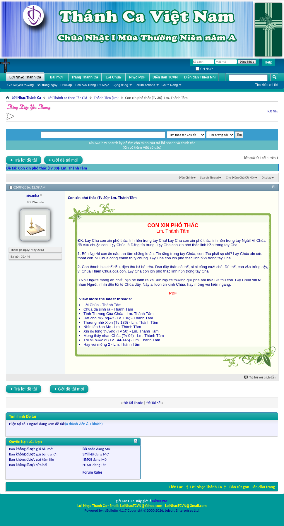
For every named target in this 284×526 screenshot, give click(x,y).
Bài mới (56, 77)
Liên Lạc (176, 486)
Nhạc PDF (137, 77)
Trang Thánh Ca (84, 77)
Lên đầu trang (263, 486)
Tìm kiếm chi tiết (266, 84)
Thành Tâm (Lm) (106, 97)
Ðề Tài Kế (153, 402)
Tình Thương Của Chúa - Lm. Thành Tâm (118, 313)
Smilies (88, 454)
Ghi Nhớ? (204, 69)
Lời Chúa (113, 77)
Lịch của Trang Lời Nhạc (92, 85)
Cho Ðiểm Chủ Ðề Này (240, 177)
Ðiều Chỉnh (186, 177)
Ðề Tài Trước (133, 402)
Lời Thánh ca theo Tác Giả (67, 97)
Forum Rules (92, 472)
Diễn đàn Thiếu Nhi (199, 77)
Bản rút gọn (239, 486)
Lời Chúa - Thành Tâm (102, 305)
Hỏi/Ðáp (66, 85)
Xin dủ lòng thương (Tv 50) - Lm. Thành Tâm (121, 331)
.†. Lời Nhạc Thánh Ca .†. (206, 486)
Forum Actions (145, 85)
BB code (89, 449)
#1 (274, 187)
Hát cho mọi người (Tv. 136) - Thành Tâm (118, 318)
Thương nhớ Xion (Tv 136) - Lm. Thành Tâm (120, 322)
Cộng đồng (120, 85)
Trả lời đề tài (23, 159)
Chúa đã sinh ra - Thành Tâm (108, 309)
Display (266, 177)
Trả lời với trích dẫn (260, 377)
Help (268, 62)
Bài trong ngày (47, 85)
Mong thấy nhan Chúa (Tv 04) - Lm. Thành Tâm (123, 335)
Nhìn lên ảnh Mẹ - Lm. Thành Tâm (112, 327)
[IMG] (87, 459)
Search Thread (209, 177)
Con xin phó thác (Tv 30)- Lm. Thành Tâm (52, 168)
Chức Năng (170, 85)
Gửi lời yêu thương (20, 85)
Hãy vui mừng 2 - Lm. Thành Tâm (111, 344)
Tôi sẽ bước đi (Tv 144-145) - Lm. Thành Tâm (121, 340)
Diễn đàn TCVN (165, 77)
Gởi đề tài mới (63, 159)
